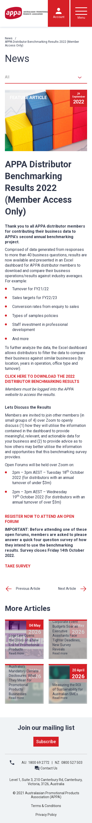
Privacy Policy (46, 815)
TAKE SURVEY (17, 566)
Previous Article (28, 589)
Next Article (67, 589)
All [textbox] (7, 77)
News (9, 38)
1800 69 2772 (38, 763)
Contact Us (48, 768)
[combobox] (46, 77)
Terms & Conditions (46, 806)
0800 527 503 (71, 763)
